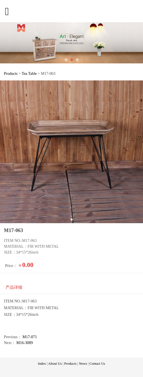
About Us (55, 364)
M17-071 (30, 337)
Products (11, 73)
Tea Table (30, 73)
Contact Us (97, 364)
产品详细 (14, 287)
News (83, 364)
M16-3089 (24, 343)
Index (42, 364)
